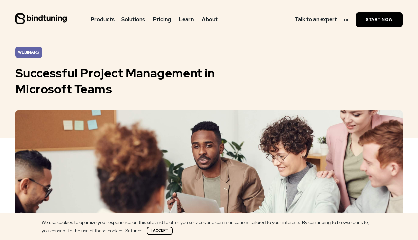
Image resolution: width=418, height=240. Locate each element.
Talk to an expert (316, 19)
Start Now (379, 19)
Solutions (133, 19)
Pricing (162, 19)
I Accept (160, 230)
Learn (186, 19)
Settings (133, 231)
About (210, 19)
